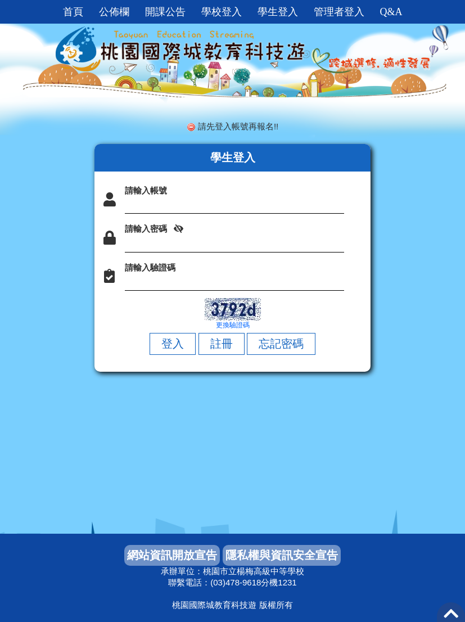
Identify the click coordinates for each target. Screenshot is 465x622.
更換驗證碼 (233, 325)
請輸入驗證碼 (150, 267)
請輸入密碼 (146, 228)
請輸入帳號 (146, 190)
